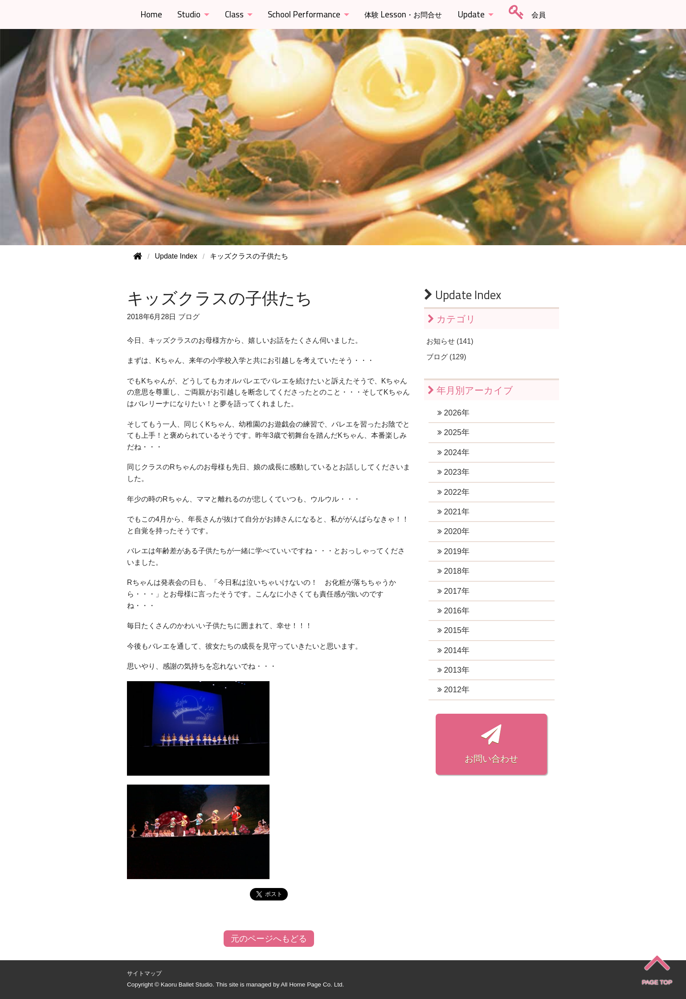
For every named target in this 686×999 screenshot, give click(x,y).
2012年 (453, 689)
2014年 (453, 650)
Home (151, 14)
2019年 (453, 551)
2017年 (453, 591)
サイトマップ (144, 973)
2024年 (453, 452)
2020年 (453, 531)
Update (471, 14)
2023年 (453, 472)
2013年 (453, 670)
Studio (188, 14)
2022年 (453, 492)
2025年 (453, 432)
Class (234, 14)
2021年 (453, 511)
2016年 (453, 610)
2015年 (453, 630)
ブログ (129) (446, 357)
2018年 (453, 571)
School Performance (304, 14)
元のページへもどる (269, 938)
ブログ (189, 317)
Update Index (462, 295)
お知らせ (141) (450, 341)
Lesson (403, 14)
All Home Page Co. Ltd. (312, 984)
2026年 (453, 412)
